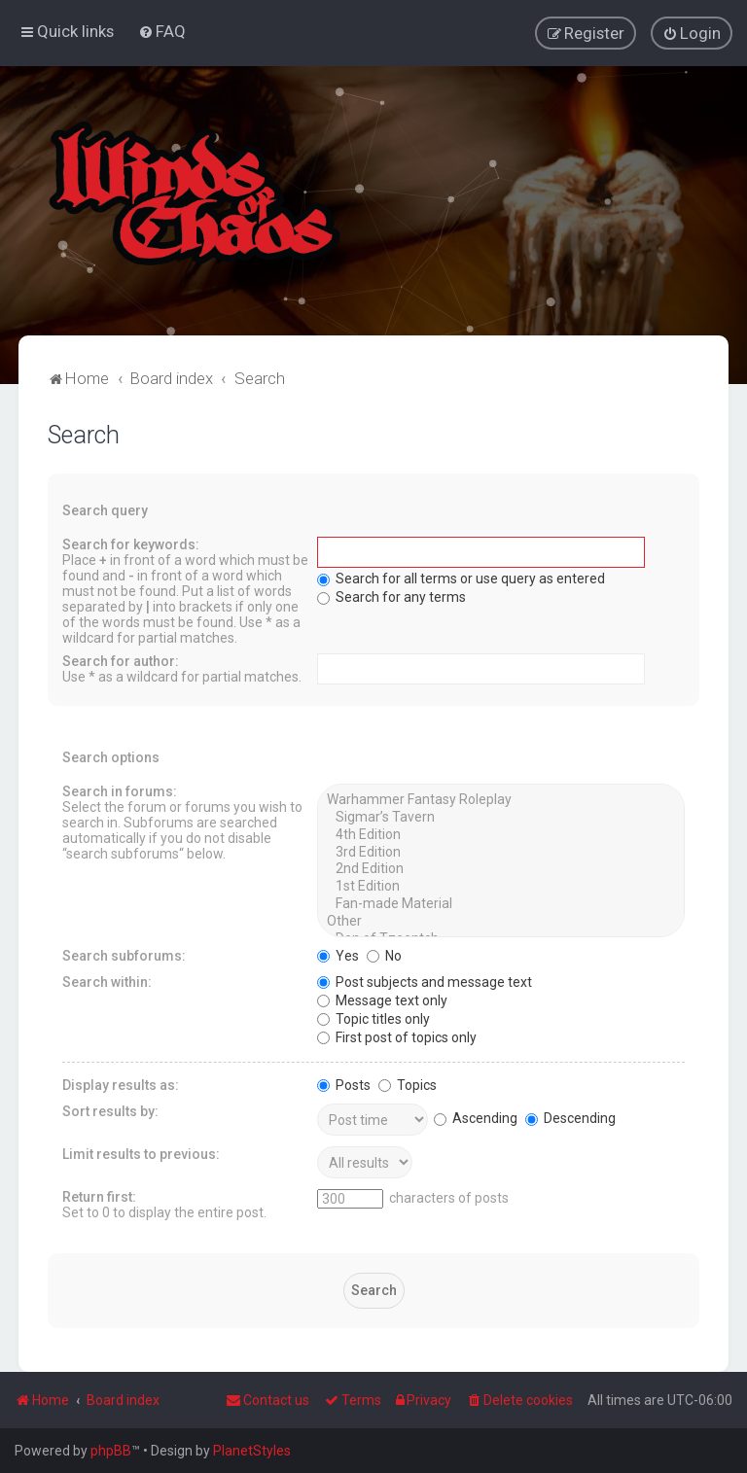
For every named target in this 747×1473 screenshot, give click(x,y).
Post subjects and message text (424, 981)
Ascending (475, 1117)
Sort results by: (110, 1110)
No (384, 955)
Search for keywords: (130, 543)
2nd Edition (500, 868)
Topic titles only (373, 1018)
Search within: (107, 981)
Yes (338, 955)
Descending (570, 1117)
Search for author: (120, 660)
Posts (344, 1084)
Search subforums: (124, 955)
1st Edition (500, 885)
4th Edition (500, 834)
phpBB (110, 1450)
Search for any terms (391, 596)
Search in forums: (119, 790)
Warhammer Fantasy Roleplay (500, 799)
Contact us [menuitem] (267, 1400)
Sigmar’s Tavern (500, 816)
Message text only (382, 999)
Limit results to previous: (141, 1153)
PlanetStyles (252, 1450)
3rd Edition (500, 851)
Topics (407, 1084)
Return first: (99, 1196)
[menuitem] (162, 31)
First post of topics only (397, 1036)
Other (500, 920)
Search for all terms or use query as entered (461, 577)
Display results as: (120, 1084)
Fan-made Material (500, 903)
